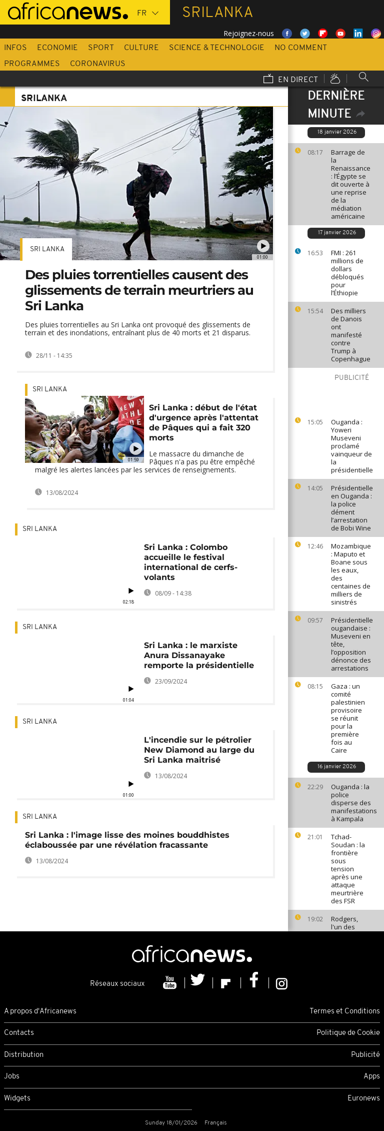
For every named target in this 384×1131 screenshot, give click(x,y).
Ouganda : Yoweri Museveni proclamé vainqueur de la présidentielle (352, 446)
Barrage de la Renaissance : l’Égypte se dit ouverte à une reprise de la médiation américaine (350, 184)
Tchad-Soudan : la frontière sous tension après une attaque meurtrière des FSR (348, 869)
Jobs (12, 1076)
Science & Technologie (216, 48)
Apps (372, 1076)
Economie (57, 48)
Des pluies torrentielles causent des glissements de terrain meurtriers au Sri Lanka (139, 290)
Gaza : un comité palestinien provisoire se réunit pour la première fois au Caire (348, 718)
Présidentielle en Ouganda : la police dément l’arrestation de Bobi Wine (352, 508)
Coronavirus (98, 64)
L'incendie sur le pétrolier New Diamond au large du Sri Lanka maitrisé (199, 750)
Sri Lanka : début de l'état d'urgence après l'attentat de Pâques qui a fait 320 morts (203, 422)
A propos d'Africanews (40, 1011)
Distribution (24, 1055)
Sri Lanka (47, 249)
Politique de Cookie (348, 1033)
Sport (101, 48)
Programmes (32, 64)
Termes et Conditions (345, 1011)
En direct (291, 79)
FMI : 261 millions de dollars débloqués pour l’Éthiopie (347, 273)
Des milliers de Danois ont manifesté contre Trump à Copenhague (350, 335)
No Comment (300, 48)
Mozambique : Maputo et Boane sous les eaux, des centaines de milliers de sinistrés (351, 574)
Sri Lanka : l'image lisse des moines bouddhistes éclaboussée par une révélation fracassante (127, 840)
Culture (141, 48)
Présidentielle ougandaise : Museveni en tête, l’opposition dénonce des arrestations (352, 644)
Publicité (365, 1055)
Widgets (17, 1098)
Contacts (19, 1033)
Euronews (364, 1098)
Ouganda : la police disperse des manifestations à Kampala (354, 803)
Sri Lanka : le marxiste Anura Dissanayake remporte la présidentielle (199, 655)
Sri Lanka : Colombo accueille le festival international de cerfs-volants (191, 562)
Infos (15, 48)
